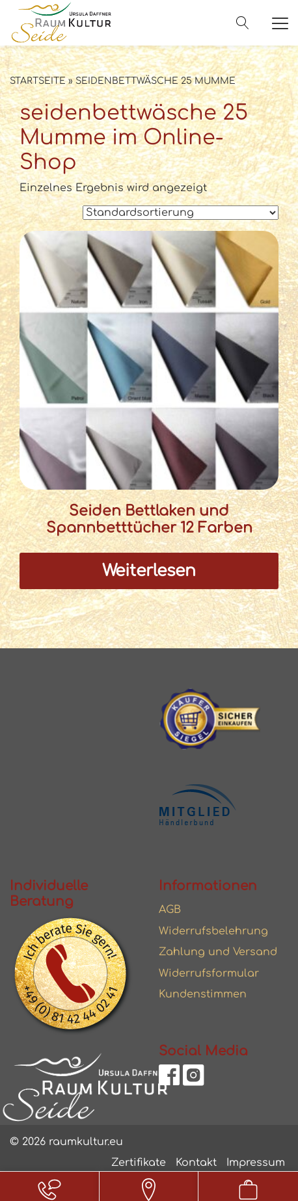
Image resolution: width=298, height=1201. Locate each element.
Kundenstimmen (203, 994)
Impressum (255, 1162)
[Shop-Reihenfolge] (180, 212)
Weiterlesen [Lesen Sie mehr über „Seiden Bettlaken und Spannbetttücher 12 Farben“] (149, 571)
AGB (170, 910)
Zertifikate (138, 1162)
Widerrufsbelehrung (213, 931)
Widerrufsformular (209, 973)
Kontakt (196, 1162)
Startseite (38, 81)
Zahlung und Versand (218, 952)
